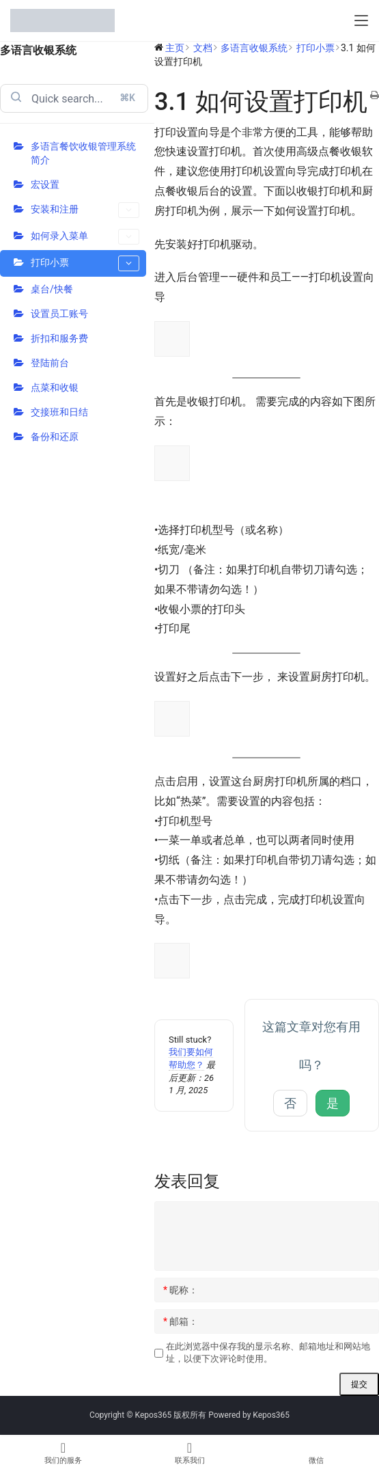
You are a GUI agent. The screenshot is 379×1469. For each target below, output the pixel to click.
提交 (359, 1384)
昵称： (180, 1290)
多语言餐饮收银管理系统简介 (83, 153)
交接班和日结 (59, 412)
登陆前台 (50, 362)
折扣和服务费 (59, 338)
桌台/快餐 (52, 289)
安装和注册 (85, 210)
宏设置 (45, 184)
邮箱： (180, 1321)
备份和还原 (55, 436)
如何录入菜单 (85, 237)
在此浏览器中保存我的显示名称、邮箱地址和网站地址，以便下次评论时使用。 (268, 1352)
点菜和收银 (55, 387)
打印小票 (85, 263)
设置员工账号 (59, 313)
